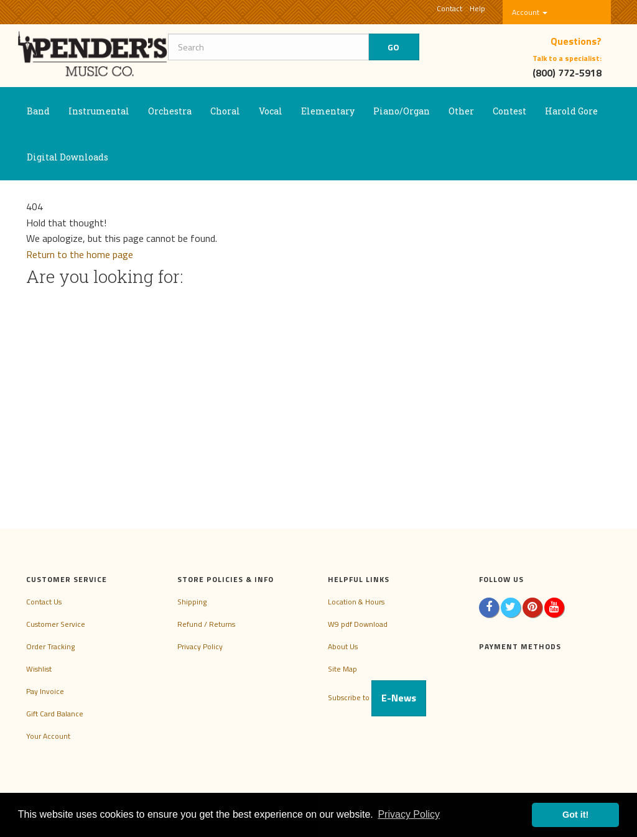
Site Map (342, 669)
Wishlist (39, 669)
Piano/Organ (401, 111)
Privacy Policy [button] (409, 814)
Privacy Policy (200, 646)
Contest (509, 111)
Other (461, 111)
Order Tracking (50, 646)
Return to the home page (79, 254)
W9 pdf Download (358, 624)
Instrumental (98, 111)
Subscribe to (377, 697)
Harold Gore (571, 111)
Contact (449, 8)
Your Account (48, 736)
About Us (343, 646)
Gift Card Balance (54, 713)
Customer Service (55, 624)
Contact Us (44, 602)
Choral (225, 111)
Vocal (270, 111)
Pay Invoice (45, 691)
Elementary (328, 111)
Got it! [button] (575, 815)
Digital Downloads (67, 157)
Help (477, 8)
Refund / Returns (206, 624)
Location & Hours (356, 602)
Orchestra (170, 111)
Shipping (192, 602)
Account (529, 12)
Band (38, 111)
